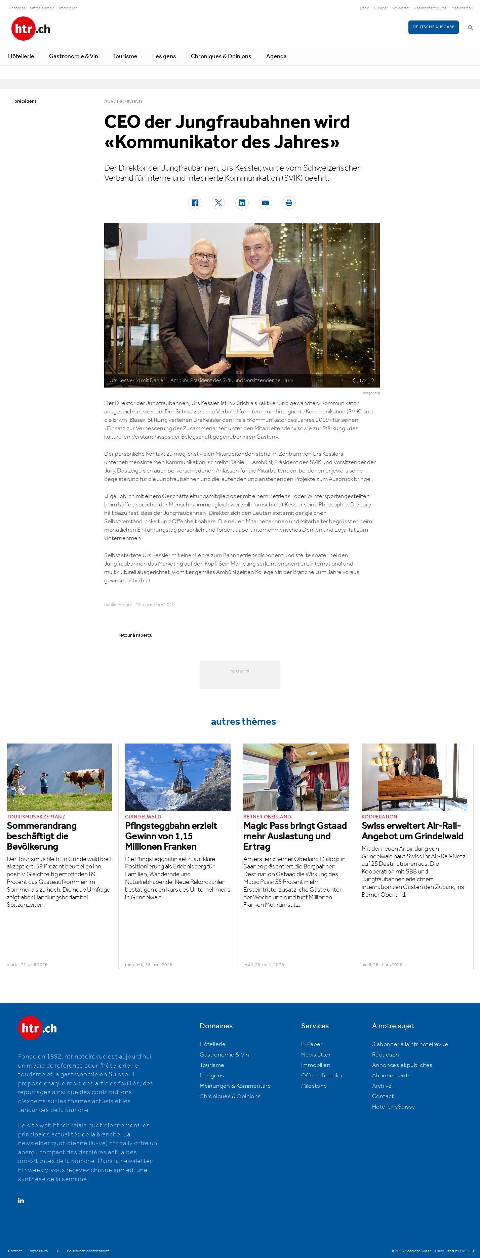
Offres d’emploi (321, 1075)
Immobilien (68, 8)
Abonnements (391, 1075)
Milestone (314, 1086)
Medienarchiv (462, 8)
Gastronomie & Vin (73, 56)
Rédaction (385, 1055)
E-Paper (381, 8)
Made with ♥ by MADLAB (455, 1251)
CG (57, 1251)
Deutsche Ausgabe (433, 27)
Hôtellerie (21, 56)
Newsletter (401, 8)
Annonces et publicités (402, 1065)
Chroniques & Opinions (221, 56)
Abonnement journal (430, 8)
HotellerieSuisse (393, 1107)
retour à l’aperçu (136, 635)
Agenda (276, 56)
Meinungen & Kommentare (235, 1086)
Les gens (164, 56)
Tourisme (125, 56)
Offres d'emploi (42, 8)
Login (364, 8)
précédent (25, 101)
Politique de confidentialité (88, 1251)
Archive (382, 1086)
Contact (383, 1096)
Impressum (38, 1251)
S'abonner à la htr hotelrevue (410, 1044)
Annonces (17, 8)
